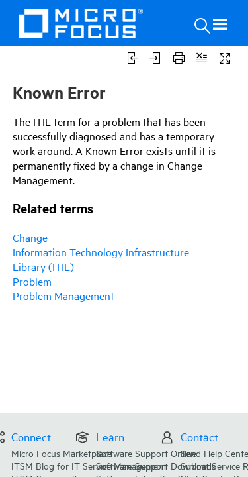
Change (30, 237)
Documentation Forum (88, 443)
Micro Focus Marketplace (93, 405)
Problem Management (63, 295)
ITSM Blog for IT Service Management (120, 417)
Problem (32, 281)
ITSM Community (78, 430)
